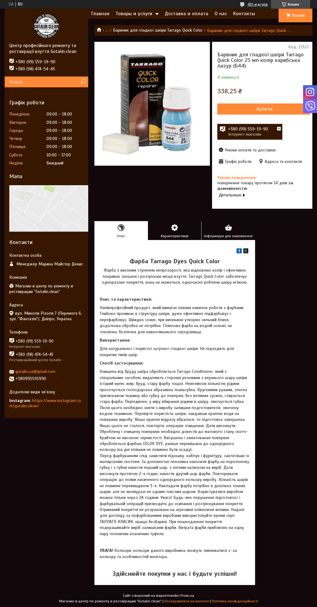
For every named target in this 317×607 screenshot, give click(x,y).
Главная (100, 14)
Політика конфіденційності (235, 601)
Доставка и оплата (186, 14)
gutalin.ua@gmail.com (35, 371)
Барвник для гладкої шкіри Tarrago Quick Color (158, 30)
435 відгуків (257, 4)
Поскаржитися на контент (186, 601)
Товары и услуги (133, 14)
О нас (221, 14)
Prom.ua (187, 595)
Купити (265, 109)
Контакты (244, 14)
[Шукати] (82, 81)
